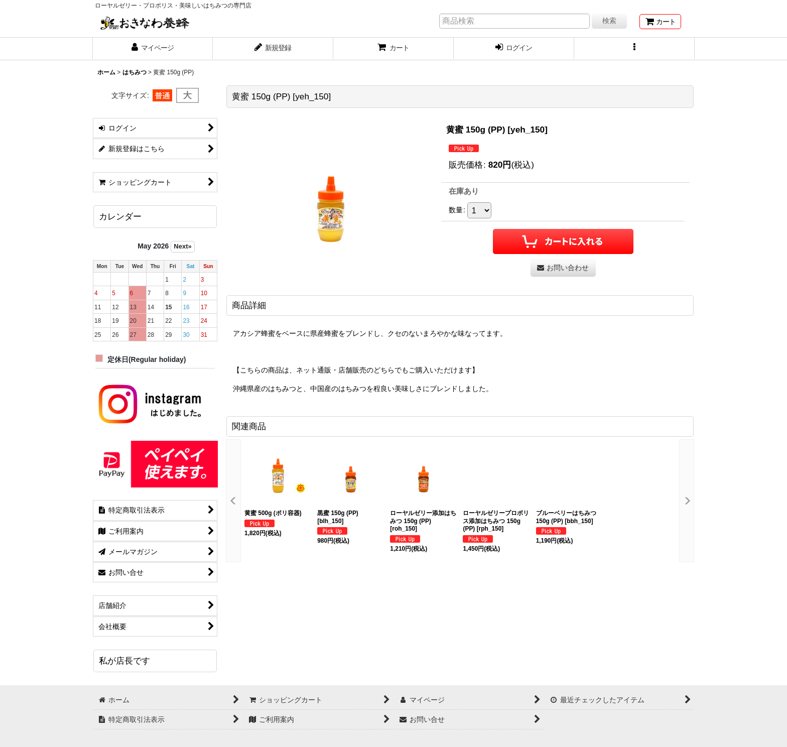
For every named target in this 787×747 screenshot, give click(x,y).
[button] (634, 49)
